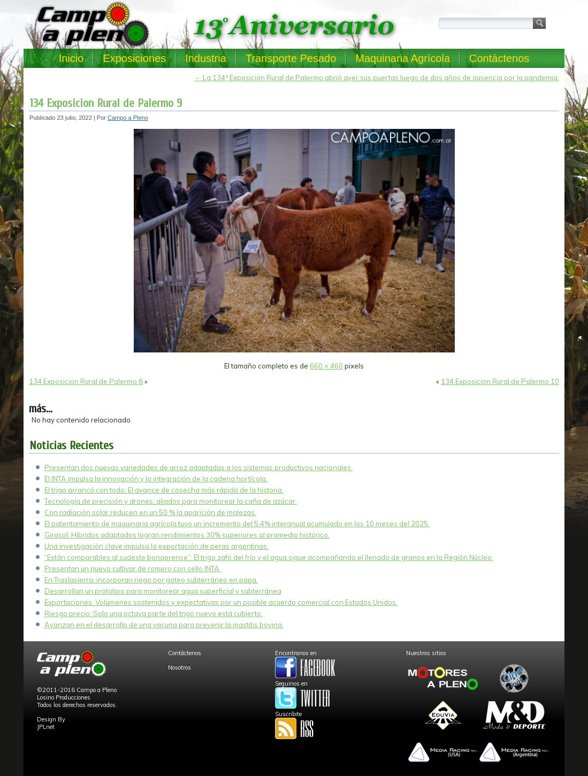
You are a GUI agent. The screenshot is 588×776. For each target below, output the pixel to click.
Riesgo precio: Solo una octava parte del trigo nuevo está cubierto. (153, 613)
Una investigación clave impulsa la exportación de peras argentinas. (156, 546)
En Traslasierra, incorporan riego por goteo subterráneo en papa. (151, 579)
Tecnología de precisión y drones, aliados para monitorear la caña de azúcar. (170, 501)
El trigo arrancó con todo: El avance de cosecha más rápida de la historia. (164, 490)
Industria (205, 58)
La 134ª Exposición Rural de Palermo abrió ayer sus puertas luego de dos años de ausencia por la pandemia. (376, 77)
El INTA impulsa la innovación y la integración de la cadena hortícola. (156, 478)
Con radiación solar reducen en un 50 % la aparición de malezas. (150, 512)
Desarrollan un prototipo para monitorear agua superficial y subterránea (162, 591)
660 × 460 (326, 366)
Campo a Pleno (128, 117)
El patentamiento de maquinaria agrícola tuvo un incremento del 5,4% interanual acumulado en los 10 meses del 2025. (237, 523)
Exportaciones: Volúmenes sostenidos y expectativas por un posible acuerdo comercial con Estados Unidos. (221, 602)
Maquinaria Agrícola (402, 58)
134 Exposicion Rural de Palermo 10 (500, 381)
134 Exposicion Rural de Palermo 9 (105, 103)
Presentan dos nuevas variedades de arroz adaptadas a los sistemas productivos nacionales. (198, 467)
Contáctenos (499, 58)
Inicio (71, 58)
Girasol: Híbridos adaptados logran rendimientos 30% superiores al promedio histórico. (187, 535)
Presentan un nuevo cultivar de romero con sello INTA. (132, 568)
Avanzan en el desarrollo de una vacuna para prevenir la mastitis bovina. (164, 624)
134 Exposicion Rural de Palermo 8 (86, 381)
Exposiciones (134, 58)
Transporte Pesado (291, 58)
